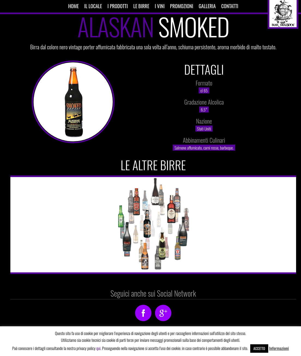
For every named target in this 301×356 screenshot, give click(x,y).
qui (98, 348)
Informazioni (279, 348)
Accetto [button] (259, 348)
